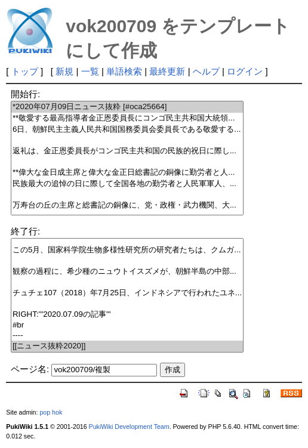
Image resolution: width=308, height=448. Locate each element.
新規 (64, 71)
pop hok (50, 412)
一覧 (90, 71)
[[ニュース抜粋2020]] (127, 346)
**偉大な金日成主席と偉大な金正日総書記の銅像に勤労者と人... (127, 172)
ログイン (245, 71)
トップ (24, 71)
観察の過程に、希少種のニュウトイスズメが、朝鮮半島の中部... (127, 271)
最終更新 (167, 71)
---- (127, 335)
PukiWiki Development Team (129, 426)
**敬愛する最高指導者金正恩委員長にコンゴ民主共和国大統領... (127, 118)
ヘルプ (206, 71)
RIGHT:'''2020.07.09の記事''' (127, 314)
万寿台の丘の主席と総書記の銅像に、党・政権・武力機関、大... (127, 205)
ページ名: (30, 369)
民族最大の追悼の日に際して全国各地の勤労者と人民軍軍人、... (127, 184)
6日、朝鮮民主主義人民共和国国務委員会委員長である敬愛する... (127, 129)
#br (127, 325)
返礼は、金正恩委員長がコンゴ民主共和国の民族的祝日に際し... (127, 151)
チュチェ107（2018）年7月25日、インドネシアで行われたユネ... (127, 293)
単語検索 (124, 71)
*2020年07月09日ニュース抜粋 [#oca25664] (127, 107)
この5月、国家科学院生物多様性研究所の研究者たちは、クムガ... (127, 250)
